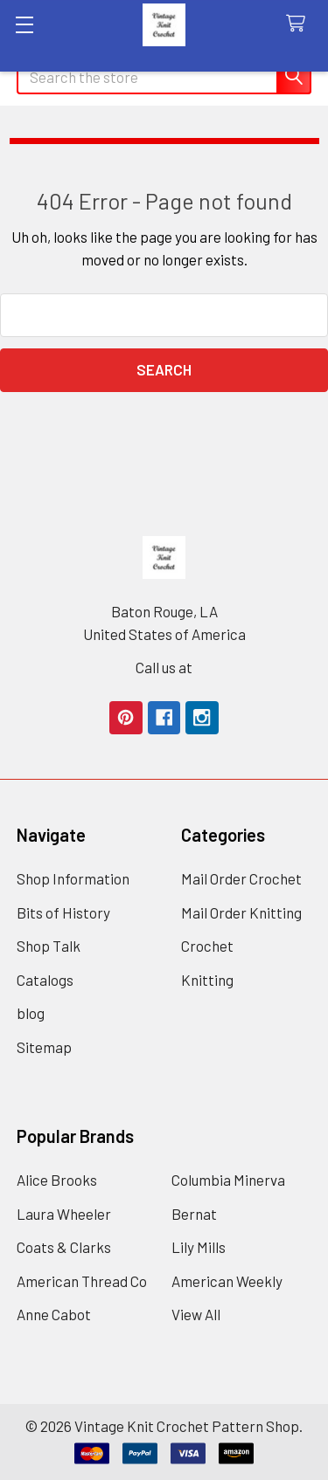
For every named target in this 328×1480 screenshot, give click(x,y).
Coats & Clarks (64, 1247)
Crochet (207, 945)
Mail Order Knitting (241, 912)
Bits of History (63, 912)
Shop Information (73, 878)
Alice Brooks (57, 1179)
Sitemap (44, 1047)
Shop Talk (48, 945)
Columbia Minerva (228, 1179)
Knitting (207, 979)
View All (195, 1314)
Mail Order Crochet (241, 878)
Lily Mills (198, 1247)
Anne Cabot (54, 1314)
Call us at (164, 667)
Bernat (194, 1213)
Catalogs (45, 979)
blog (31, 1013)
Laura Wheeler (64, 1213)
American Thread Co (82, 1281)
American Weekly (227, 1281)
